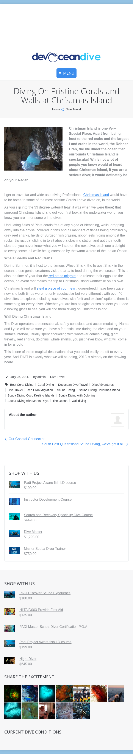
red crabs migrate (62, 276)
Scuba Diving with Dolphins (77, 395)
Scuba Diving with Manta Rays (28, 401)
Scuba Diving (66, 390)
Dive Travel (73, 109)
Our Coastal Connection (27, 439)
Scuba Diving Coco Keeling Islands (31, 395)
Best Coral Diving (21, 384)
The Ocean (60, 401)
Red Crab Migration (40, 390)
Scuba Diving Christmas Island (99, 390)
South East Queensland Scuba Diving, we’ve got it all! (83, 444)
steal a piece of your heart (56, 288)
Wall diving (79, 401)
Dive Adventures (103, 384)
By (39, 377)
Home (56, 109)
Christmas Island (96, 195)
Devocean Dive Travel (73, 384)
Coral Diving (46, 384)
